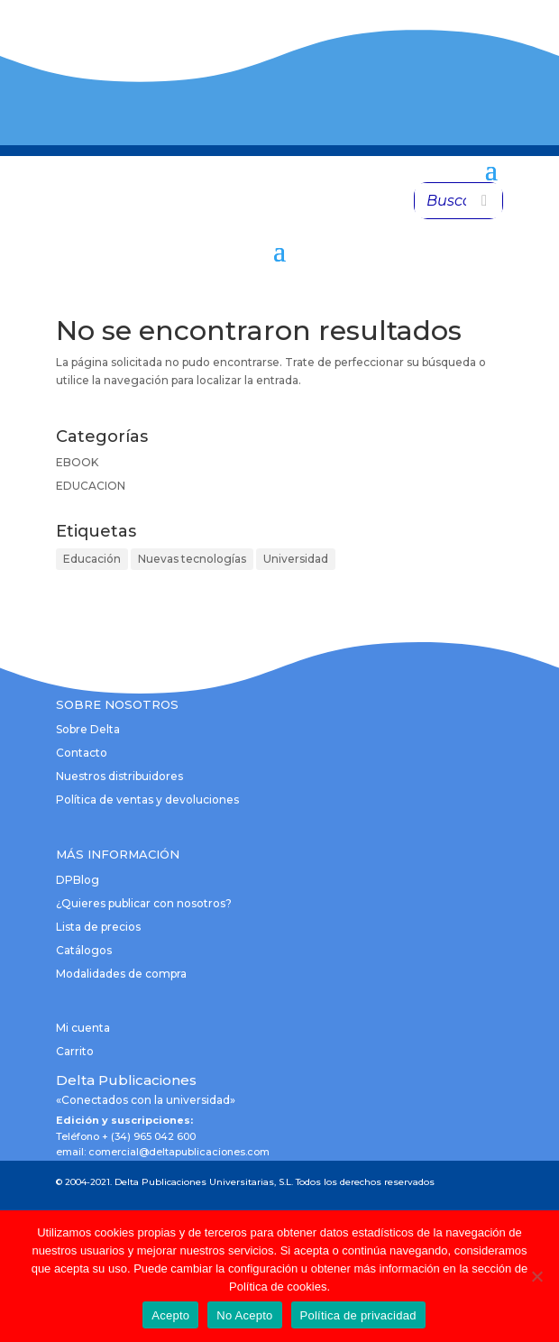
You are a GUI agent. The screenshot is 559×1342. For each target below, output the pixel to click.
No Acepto (244, 1315)
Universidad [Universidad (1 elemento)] (295, 558)
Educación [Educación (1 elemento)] (92, 558)
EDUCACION (90, 485)
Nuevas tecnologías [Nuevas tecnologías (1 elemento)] (192, 558)
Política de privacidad (358, 1315)
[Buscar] (484, 200)
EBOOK (77, 462)
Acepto (170, 1315)
